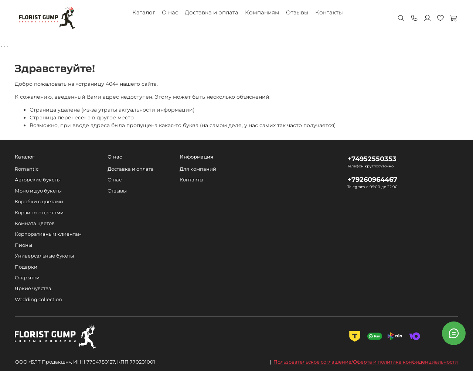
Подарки (26, 267)
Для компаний (198, 169)
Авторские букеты (38, 180)
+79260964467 (372, 179)
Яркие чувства (33, 288)
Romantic (26, 169)
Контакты (329, 12)
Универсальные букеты (44, 256)
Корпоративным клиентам (48, 234)
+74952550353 (372, 158)
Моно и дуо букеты (38, 191)
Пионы (23, 245)
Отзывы (297, 12)
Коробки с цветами (39, 201)
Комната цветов (35, 223)
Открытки (27, 277)
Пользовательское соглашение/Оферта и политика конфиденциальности (365, 362)
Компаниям (262, 12)
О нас (170, 12)
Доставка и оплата (211, 12)
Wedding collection (38, 299)
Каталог (143, 12)
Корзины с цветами (39, 212)
